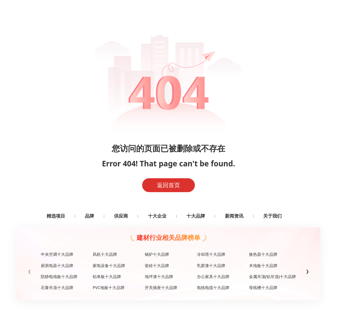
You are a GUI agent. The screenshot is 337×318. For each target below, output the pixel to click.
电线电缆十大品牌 (213, 287)
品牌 (89, 216)
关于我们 (272, 216)
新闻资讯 (234, 216)
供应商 (121, 216)
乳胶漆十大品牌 (211, 265)
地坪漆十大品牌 (159, 276)
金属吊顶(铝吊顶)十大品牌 (272, 276)
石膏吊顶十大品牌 (57, 287)
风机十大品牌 (105, 254)
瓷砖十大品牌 (157, 265)
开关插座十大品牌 (161, 287)
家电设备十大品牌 (109, 265)
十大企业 (157, 216)
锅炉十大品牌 (157, 254)
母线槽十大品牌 (263, 287)
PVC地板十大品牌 (108, 287)
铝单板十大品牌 (107, 276)
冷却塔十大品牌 (211, 254)
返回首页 (168, 185)
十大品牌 (195, 216)
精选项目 (56, 216)
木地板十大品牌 (263, 265)
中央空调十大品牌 (57, 254)
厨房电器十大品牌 (57, 265)
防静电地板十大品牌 (59, 276)
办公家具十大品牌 (213, 276)
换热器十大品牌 (263, 254)
